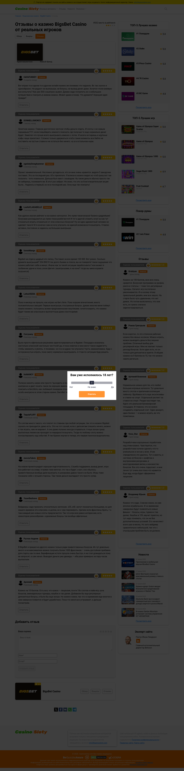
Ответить (92, 394)
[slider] (92, 382)
